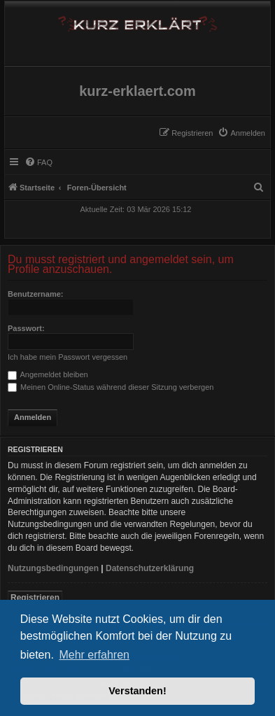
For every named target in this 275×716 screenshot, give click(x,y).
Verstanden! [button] (137, 690)
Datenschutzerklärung (150, 568)
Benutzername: (35, 294)
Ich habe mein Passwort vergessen (67, 357)
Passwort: (26, 328)
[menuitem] (241, 133)
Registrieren (34, 598)
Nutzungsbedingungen (53, 568)
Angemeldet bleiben (48, 374)
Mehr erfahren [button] (94, 655)
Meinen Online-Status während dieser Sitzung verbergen (110, 387)
